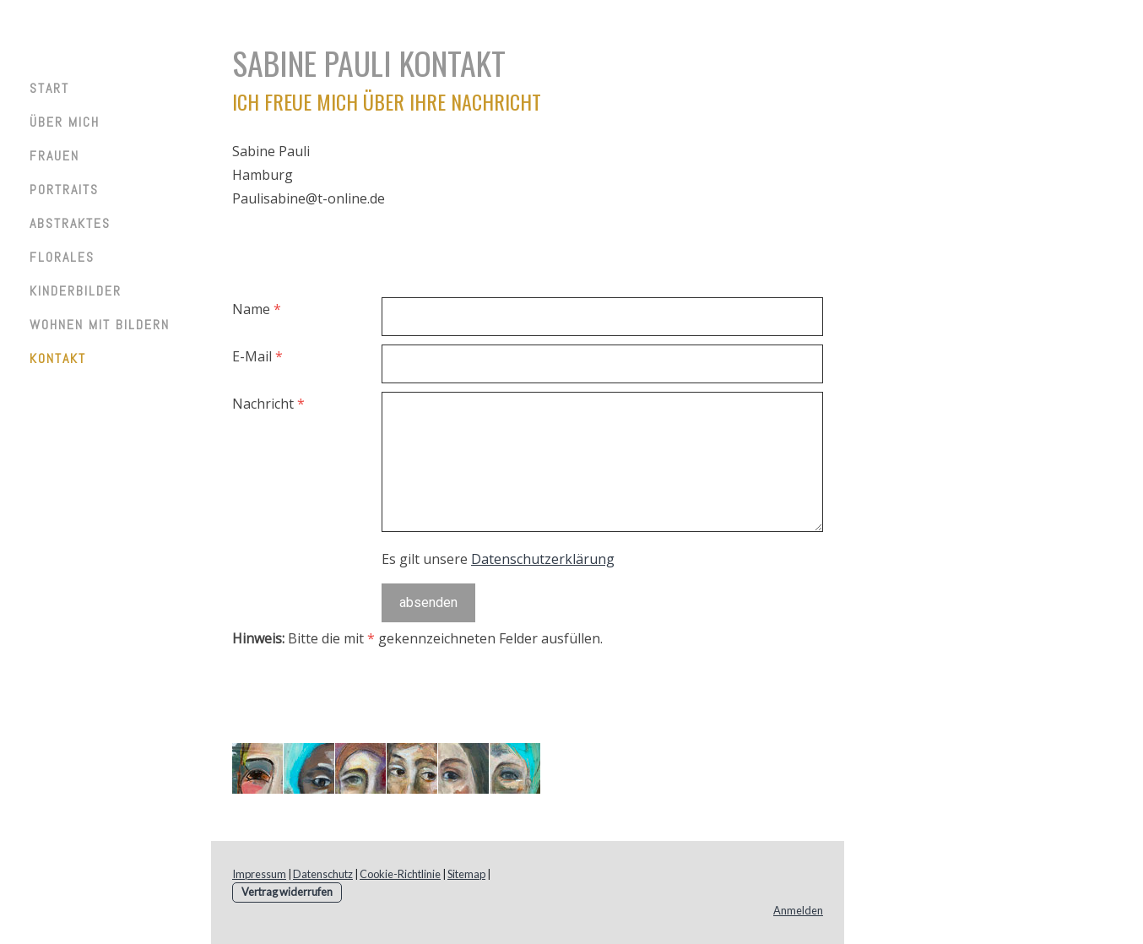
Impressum (259, 874)
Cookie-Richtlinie (400, 874)
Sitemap (466, 874)
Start (49, 88)
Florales (62, 257)
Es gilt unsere (498, 559)
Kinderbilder (76, 291)
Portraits (64, 189)
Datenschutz (323, 874)
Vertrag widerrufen (287, 891)
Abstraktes (70, 223)
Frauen (54, 156)
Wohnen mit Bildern (100, 325)
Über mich (65, 122)
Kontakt (58, 358)
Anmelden (798, 910)
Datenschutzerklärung (543, 559)
